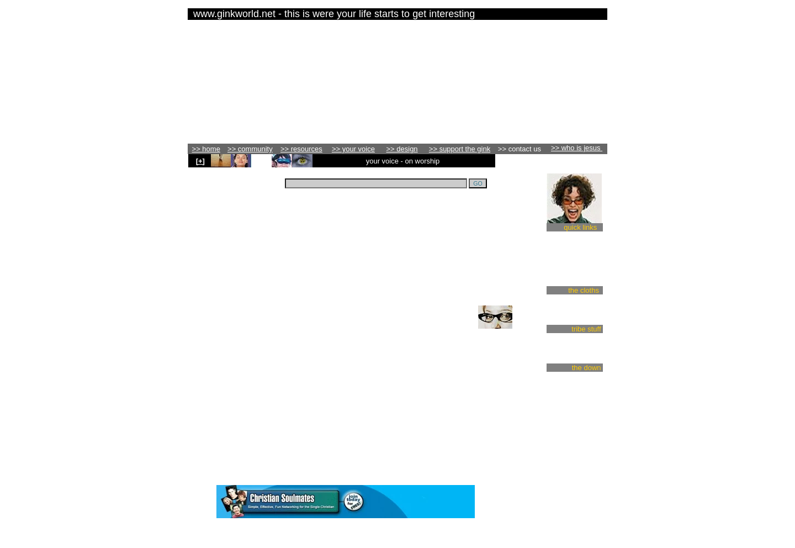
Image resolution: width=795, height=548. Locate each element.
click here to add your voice (328, 327)
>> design (402, 149)
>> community (250, 149)
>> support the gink (459, 149)
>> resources (301, 149)
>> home (206, 149)
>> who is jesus (576, 148)
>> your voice (353, 149)
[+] (200, 161)
